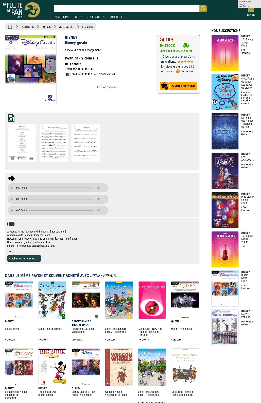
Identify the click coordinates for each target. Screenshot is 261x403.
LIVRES (78, 17)
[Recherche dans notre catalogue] (130, 8)
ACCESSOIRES (96, 17)
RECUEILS (87, 26)
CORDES (46, 26)
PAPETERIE (116, 17)
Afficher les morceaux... (23, 258)
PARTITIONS (61, 17)
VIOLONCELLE (66, 26)
